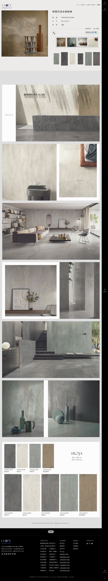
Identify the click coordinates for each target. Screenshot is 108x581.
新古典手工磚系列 (54, 565)
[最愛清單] (105, 9)
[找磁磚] (105, 3)
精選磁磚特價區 (44, 543)
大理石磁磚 (43, 549)
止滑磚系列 (52, 557)
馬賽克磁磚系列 (53, 562)
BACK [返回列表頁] (50, 531)
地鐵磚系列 (43, 570)
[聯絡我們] (105, 571)
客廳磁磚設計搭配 (65, 557)
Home (77, 4)
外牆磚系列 (52, 549)
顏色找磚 (51, 570)
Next (100, 42)
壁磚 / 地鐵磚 (53, 551)
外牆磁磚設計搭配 (65, 568)
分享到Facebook (93, 32)
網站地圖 (71, 577)
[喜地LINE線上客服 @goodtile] (96, 28)
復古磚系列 (52, 546)
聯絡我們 (75, 549)
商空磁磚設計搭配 (65, 571)
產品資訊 (83, 4)
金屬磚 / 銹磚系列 (91, 4)
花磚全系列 (52, 543)
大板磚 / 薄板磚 (44, 546)
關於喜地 (62, 543)
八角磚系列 (43, 568)
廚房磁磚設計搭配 (65, 562)
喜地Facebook (87, 543)
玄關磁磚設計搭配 (65, 565)
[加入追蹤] (45, 54)
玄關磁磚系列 (53, 559)
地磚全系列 (52, 554)
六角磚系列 (43, 565)
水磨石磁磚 (43, 562)
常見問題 (75, 543)
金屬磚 (98, 4)
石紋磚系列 (43, 551)
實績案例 (62, 546)
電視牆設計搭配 (64, 554)
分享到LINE (95, 32)
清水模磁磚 (43, 559)
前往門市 (62, 549)
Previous (53, 42)
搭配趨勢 (75, 546)
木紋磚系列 (43, 554)
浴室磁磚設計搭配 (65, 560)
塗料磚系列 (43, 557)
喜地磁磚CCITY (7, 6)
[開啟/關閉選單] (105, 290)
